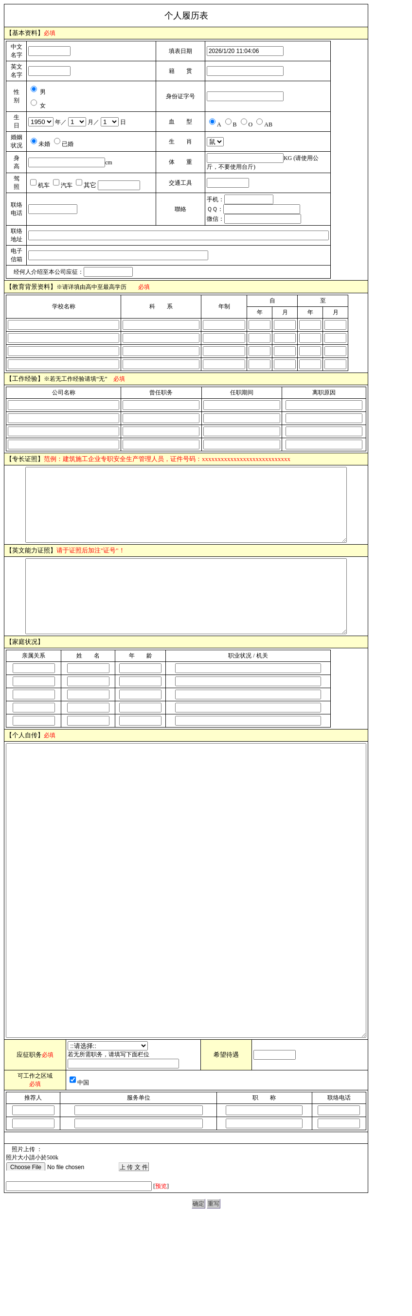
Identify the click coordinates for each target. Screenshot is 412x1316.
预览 (161, 1273)
